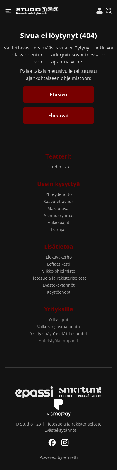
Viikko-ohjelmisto (58, 271)
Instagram (65, 442)
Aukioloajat (58, 222)
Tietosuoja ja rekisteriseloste (59, 278)
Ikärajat (58, 229)
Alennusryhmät (59, 215)
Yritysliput (58, 319)
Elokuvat (58, 115)
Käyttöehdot (58, 292)
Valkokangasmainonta (58, 326)
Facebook (52, 442)
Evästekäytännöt (59, 285)
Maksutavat (58, 208)
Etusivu (58, 94)
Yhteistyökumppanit (58, 340)
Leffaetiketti (58, 264)
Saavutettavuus (59, 201)
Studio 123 (37, 11)
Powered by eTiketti (58, 457)
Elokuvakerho (59, 257)
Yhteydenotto (59, 194)
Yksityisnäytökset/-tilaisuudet (58, 333)
